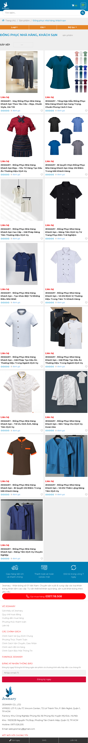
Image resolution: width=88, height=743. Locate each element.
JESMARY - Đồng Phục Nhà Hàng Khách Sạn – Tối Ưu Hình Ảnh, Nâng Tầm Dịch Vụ (19, 424)
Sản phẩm (24, 20)
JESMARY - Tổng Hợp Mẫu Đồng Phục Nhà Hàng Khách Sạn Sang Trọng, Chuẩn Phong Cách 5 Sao (65, 104)
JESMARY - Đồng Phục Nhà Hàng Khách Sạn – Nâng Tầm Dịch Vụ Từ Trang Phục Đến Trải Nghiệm (63, 232)
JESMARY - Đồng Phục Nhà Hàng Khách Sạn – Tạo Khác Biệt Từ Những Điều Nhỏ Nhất (20, 296)
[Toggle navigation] (83, 5)
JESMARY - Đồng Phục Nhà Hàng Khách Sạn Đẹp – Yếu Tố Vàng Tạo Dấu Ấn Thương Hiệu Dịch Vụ (21, 168)
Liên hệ (73, 740)
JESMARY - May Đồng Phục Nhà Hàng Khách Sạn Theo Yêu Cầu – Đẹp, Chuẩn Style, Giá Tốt (21, 104)
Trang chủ (9, 20)
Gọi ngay (16, 740)
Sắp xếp (5, 44)
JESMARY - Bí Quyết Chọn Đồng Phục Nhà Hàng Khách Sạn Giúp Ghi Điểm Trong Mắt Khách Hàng (65, 168)
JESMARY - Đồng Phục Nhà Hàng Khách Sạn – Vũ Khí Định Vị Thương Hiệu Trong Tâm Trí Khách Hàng (64, 296)
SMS (44, 740)
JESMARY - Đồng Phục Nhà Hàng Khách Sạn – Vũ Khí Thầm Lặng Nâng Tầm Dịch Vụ (65, 488)
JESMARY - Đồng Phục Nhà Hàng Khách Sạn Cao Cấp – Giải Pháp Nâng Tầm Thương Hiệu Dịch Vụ (20, 232)
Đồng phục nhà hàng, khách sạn (49, 20)
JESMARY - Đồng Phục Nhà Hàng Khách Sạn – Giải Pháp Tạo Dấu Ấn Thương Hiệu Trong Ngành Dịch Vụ (19, 360)
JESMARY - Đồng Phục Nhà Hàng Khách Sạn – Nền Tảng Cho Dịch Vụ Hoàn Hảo (64, 424)
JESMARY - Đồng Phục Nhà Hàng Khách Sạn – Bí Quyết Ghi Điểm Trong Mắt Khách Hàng (21, 488)
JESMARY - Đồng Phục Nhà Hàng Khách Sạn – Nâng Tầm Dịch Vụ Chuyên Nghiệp (18, 552)
